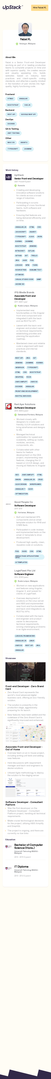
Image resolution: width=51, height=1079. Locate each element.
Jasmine (28, 149)
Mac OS (11, 142)
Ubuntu (24, 142)
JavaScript (20, 232)
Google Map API (28, 114)
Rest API (11, 114)
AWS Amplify (21, 382)
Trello (34, 256)
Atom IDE (19, 275)
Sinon (18, 479)
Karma (18, 241)
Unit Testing (13, 133)
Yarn (35, 265)
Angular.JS (20, 227)
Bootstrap (13, 105)
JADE (24, 260)
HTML (32, 227)
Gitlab (31, 251)
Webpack (19, 367)
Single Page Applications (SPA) (27, 557)
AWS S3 (34, 382)
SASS (24, 551)
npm (27, 265)
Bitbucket (20, 251)
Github (18, 256)
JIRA (17, 260)
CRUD (40, 479)
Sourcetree (20, 270)
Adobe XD (19, 284)
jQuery (32, 232)
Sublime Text (36, 270)
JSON (39, 236)
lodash (18, 265)
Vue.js (27, 105)
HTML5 (10, 99)
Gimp (39, 279)
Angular (23, 99)
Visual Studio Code (24, 279)
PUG (32, 260)
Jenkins (32, 246)
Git (26, 256)
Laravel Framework (25, 636)
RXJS (29, 377)
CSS (39, 227)
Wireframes (35, 484)
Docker (11, 124)
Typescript (13, 149)
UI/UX (30, 489)
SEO (17, 475)
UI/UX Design (21, 484)
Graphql (19, 377)
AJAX (31, 236)
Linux (32, 641)
